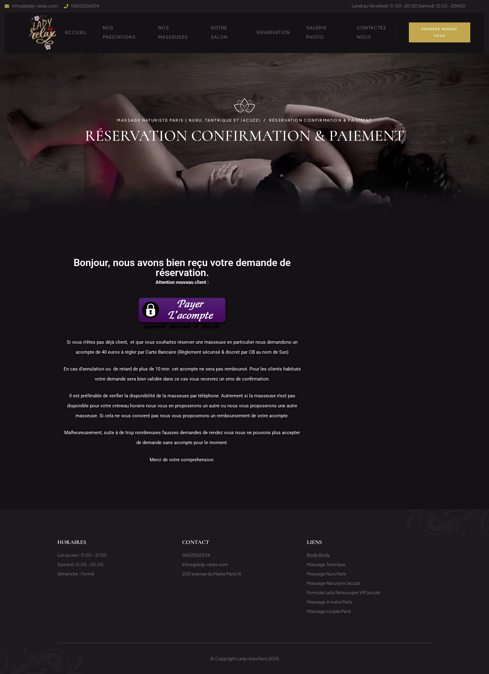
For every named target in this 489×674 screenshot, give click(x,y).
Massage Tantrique (326, 564)
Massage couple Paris (329, 611)
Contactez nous (371, 32)
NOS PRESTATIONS (119, 32)
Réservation (273, 32)
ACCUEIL (76, 32)
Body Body (318, 555)
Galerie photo (316, 32)
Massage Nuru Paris (326, 573)
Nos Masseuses (173, 32)
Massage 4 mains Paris (329, 601)
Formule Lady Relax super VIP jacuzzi (343, 592)
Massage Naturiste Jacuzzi (333, 583)
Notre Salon (219, 32)
